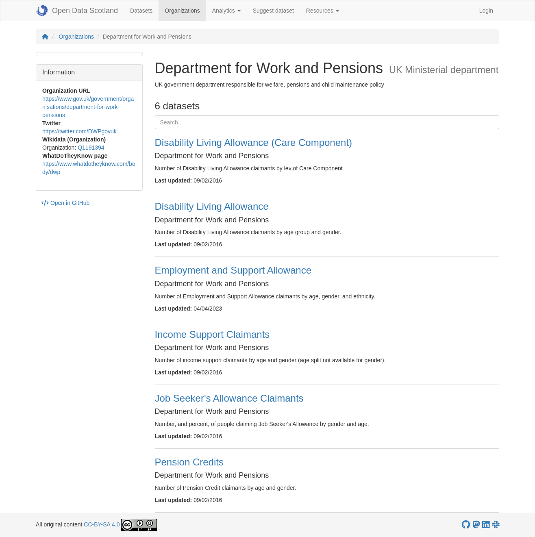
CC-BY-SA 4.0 (102, 524)
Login (486, 10)
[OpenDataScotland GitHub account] (466, 524)
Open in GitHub (65, 203)
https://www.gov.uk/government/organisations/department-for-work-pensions (88, 107)
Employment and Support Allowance (233, 270)
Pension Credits (189, 462)
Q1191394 (91, 147)
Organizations (185, 10)
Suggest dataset (273, 10)
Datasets (141, 10)
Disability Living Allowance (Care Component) (253, 142)
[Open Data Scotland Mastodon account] (476, 524)
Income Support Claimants (212, 334)
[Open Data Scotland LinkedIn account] (485, 524)
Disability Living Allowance (212, 206)
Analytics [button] (226, 10)
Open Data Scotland (77, 10)
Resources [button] (322, 10)
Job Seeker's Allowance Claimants (229, 398)
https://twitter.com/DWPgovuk (79, 131)
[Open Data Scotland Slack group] (495, 524)
